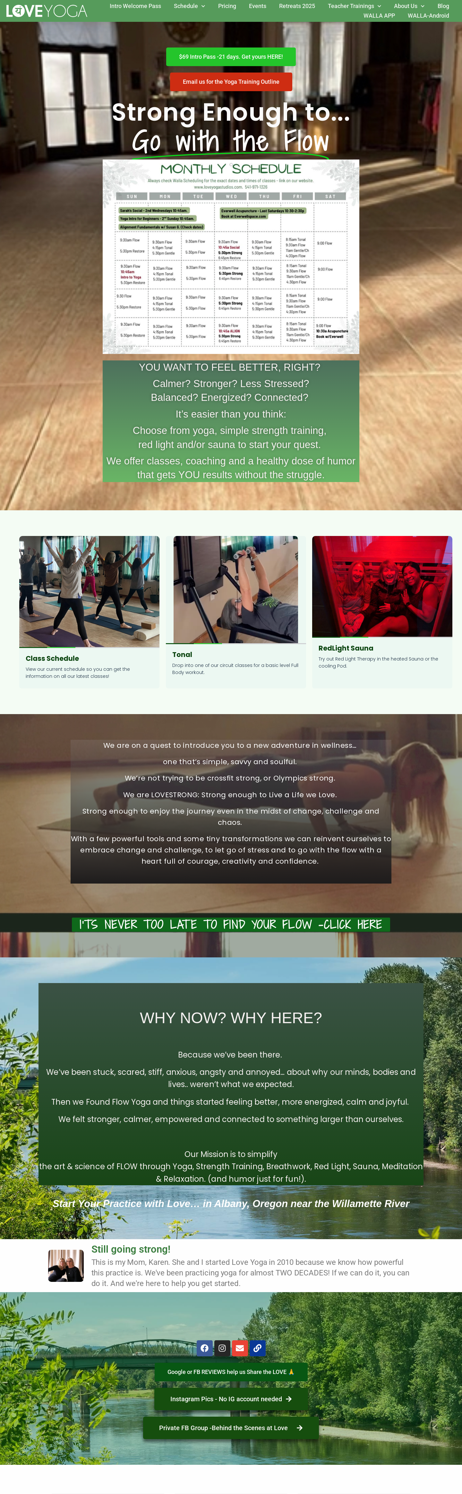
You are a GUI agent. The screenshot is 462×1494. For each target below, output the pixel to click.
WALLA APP (379, 15)
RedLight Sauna (346, 648)
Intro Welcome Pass (135, 6)
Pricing (227, 6)
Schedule (189, 6)
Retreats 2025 (297, 6)
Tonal (182, 654)
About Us (409, 6)
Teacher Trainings (354, 6)
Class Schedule (52, 658)
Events (257, 6)
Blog (443, 6)
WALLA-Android (428, 15)
